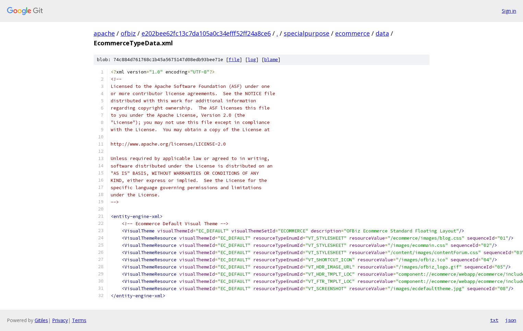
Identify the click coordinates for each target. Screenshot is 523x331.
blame (271, 59)
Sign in (509, 11)
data (382, 33)
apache (104, 33)
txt (494, 320)
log (252, 59)
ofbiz (128, 33)
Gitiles (41, 320)
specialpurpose (306, 33)
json (510, 320)
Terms (79, 320)
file (234, 59)
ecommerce (352, 33)
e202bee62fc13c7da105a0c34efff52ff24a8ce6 (206, 33)
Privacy (60, 320)
